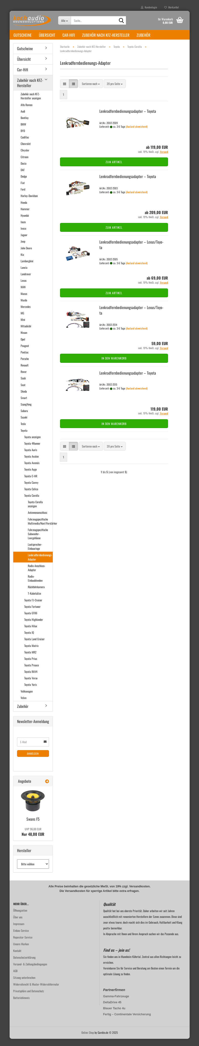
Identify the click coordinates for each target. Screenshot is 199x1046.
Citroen (24, 164)
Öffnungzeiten (20, 917)
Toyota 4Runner (32, 450)
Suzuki (24, 424)
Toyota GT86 (30, 620)
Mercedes (25, 314)
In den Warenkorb (114, 365)
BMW (23, 131)
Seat (23, 392)
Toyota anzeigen (32, 444)
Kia (22, 262)
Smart (24, 405)
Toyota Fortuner (32, 614)
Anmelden (33, 761)
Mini (23, 327)
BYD (23, 138)
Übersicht (47, 35)
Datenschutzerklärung (24, 964)
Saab (23, 385)
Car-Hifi (68, 35)
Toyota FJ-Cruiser (33, 607)
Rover (24, 379)
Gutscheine (22, 35)
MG (22, 320)
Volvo (23, 705)
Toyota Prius (30, 666)
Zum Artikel (114, 169)
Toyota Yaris (30, 692)
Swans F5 (33, 826)
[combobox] (91, 90)
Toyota (24, 438)
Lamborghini (27, 268)
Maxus (24, 301)
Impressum (18, 931)
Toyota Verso (30, 685)
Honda (24, 210)
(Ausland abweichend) (137, 134)
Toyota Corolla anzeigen (35, 511)
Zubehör (143, 35)
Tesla (23, 431)
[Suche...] (64, 20)
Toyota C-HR (30, 483)
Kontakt (17, 958)
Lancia (24, 275)
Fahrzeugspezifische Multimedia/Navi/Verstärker (40, 528)
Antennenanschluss (37, 520)
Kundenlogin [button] (149, 7)
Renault (25, 372)
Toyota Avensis (31, 470)
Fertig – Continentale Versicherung (127, 1021)
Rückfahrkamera (36, 594)
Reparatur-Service (22, 944)
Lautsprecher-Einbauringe (35, 554)
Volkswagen (27, 698)
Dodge (24, 183)
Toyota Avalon (31, 463)
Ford (23, 196)
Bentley (25, 125)
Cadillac (25, 144)
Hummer (25, 216)
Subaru (24, 418)
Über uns (17, 924)
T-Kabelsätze (34, 600)
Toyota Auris (30, 457)
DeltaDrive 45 (112, 1009)
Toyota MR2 (30, 659)
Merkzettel (171, 7)
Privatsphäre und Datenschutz (28, 998)
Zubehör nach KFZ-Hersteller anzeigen (31, 103)
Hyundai (25, 223)
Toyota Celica (31, 496)
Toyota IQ (29, 640)
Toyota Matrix (31, 653)
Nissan (24, 340)
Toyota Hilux (30, 633)
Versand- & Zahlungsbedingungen (30, 971)
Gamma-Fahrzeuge (116, 1003)
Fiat (23, 190)
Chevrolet (26, 151)
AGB (15, 978)
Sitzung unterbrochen (24, 985)
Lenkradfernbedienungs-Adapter (40, 564)
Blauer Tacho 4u (114, 1015)
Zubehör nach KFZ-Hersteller (105, 35)
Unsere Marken (21, 951)
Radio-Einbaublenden (35, 585)
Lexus (23, 288)
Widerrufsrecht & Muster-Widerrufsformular (36, 991)
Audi (23, 118)
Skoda (24, 398)
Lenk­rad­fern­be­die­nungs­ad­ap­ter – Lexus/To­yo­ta (131, 251)
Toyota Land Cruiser (34, 646)
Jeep (23, 248)
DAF (23, 177)
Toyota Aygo (30, 476)
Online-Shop (87, 1040)
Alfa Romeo (26, 112)
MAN (23, 294)
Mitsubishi (26, 333)
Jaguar (24, 242)
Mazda (24, 307)
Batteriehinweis (21, 1005)
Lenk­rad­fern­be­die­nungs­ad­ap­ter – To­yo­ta (127, 118)
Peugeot (25, 353)
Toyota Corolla (31, 503)
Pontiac (25, 359)
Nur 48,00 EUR (33, 839)
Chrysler (25, 157)
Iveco (23, 235)
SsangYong (26, 411)
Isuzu (23, 229)
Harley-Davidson (29, 203)
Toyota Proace (31, 672)
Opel (23, 346)
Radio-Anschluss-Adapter (36, 575)
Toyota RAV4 (30, 679)
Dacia (23, 170)
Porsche (25, 366)
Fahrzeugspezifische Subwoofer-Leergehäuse (38, 541)
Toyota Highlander (33, 627)
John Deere (26, 255)
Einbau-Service (21, 938)
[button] (64, 90)
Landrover (26, 281)
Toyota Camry (31, 490)
